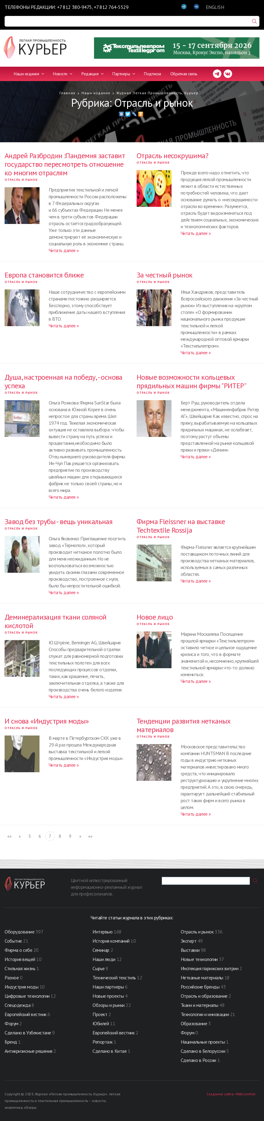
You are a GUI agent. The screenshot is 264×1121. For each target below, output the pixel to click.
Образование (194, 1023)
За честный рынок (164, 275)
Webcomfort (245, 1094)
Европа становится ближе (44, 275)
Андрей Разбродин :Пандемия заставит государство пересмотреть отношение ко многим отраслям (65, 164)
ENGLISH (215, 7)
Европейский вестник (26, 1014)
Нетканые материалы (202, 977)
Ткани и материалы (200, 1005)
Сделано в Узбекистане (28, 1033)
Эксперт (189, 941)
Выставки (190, 950)
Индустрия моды (21, 987)
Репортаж (102, 1042)
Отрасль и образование (204, 996)
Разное (12, 977)
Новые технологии (199, 959)
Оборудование (19, 932)
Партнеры (123, 73)
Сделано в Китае (109, 1051)
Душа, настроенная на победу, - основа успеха (64, 381)
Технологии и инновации (205, 1014)
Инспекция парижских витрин (210, 968)
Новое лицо (155, 617)
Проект (100, 1014)
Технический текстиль (114, 977)
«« (9, 836)
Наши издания (29, 73)
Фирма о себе (18, 950)
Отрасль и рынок (21, 180)
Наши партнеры (108, 987)
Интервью (102, 932)
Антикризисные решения (28, 1051)
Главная (67, 93)
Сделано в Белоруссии (203, 1051)
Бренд (11, 1042)
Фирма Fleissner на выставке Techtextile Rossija (181, 526)
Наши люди (103, 959)
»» (90, 836)
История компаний (110, 941)
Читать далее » (64, 250)
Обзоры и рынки (109, 1005)
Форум (11, 1023)
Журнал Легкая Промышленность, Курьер (157, 93)
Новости (62, 73)
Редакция (92, 73)
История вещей (20, 959)
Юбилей (100, 1023)
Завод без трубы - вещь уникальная (58, 521)
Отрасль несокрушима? (172, 155)
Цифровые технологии (28, 996)
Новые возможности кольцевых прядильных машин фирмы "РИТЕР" (191, 381)
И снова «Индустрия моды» (47, 721)
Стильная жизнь (20, 968)
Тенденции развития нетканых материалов (184, 725)
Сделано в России (198, 1060)
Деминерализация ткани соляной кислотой (56, 621)
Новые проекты (108, 996)
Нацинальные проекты (203, 1042)
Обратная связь (183, 73)
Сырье (98, 968)
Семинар (100, 950)
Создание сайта (219, 1094)
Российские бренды (200, 987)
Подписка (152, 73)
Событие (13, 941)
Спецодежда (17, 1005)
